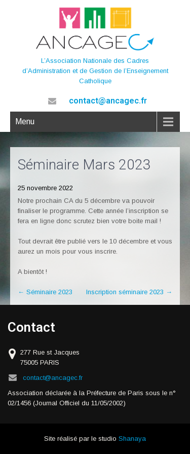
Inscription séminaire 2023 (129, 292)
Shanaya (132, 438)
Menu (24, 121)
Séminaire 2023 (45, 292)
